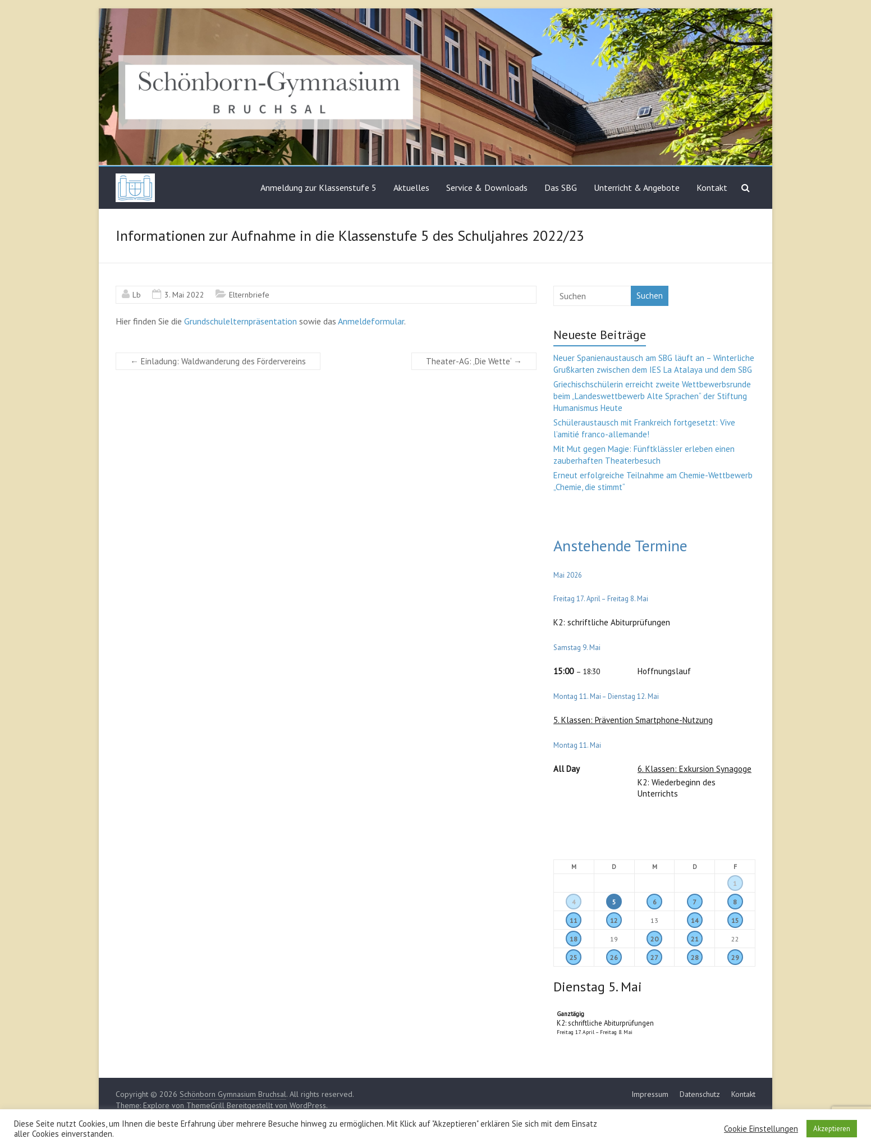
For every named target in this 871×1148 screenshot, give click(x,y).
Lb (136, 295)
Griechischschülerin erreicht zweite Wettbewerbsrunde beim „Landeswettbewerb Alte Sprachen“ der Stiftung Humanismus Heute (652, 396)
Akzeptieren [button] (831, 1128)
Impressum (649, 1094)
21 (695, 939)
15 (735, 920)
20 (654, 939)
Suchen (649, 295)
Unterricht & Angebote (637, 187)
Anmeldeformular (371, 321)
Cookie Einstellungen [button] (761, 1129)
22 (735, 939)
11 (573, 920)
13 (654, 920)
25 (573, 957)
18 (573, 939)
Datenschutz (700, 1094)
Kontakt (711, 187)
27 (654, 957)
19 (614, 939)
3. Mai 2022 (184, 295)
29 (735, 957)
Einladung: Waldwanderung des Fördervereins (218, 361)
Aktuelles (411, 187)
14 (695, 920)
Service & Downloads (487, 187)
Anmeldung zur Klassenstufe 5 (318, 187)
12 (614, 920)
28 (695, 957)
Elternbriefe (249, 295)
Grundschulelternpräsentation (240, 321)
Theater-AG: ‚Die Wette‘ (474, 361)
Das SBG (560, 187)
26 (614, 957)
